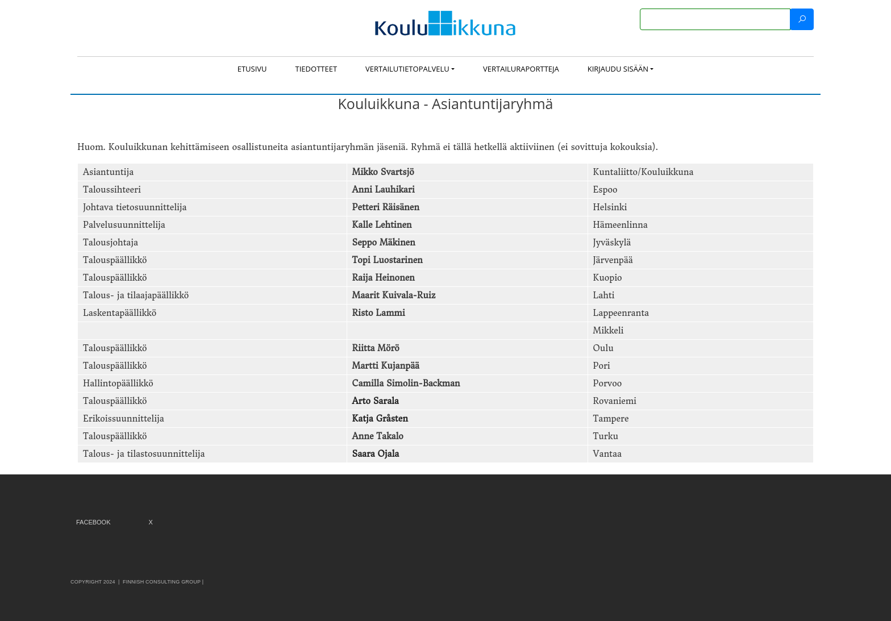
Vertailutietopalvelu (407, 69)
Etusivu (252, 69)
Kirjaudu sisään (618, 69)
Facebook (93, 522)
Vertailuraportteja (521, 69)
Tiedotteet (316, 69)
